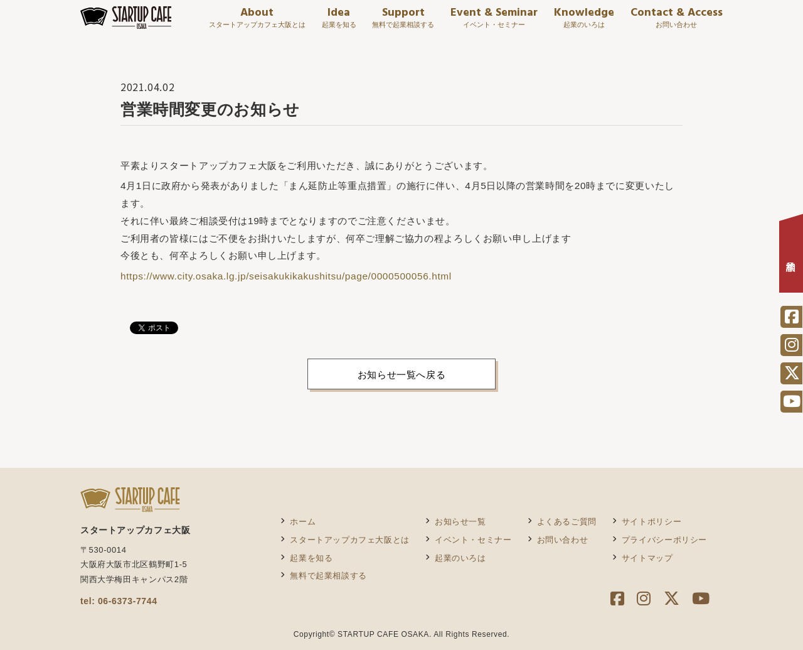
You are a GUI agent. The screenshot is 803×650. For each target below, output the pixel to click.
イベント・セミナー (473, 539)
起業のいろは (460, 558)
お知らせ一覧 (460, 521)
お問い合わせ (562, 539)
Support (403, 22)
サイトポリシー (651, 521)
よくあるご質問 (567, 521)
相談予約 (791, 257)
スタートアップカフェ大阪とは (350, 539)
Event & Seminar (494, 22)
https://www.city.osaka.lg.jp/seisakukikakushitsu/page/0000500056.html (286, 276)
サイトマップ (647, 558)
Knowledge (584, 22)
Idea (339, 22)
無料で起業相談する (328, 575)
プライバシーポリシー (664, 539)
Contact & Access (676, 22)
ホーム (303, 521)
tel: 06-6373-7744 (118, 601)
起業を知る (311, 558)
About (257, 22)
